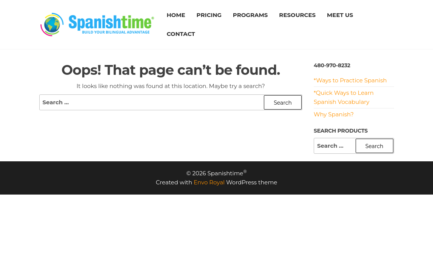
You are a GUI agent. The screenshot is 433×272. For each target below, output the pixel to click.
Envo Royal (209, 182)
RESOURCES (297, 15)
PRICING (209, 15)
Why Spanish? (334, 114)
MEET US (340, 15)
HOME (175, 15)
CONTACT (180, 33)
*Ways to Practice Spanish (350, 80)
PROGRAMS (250, 15)
